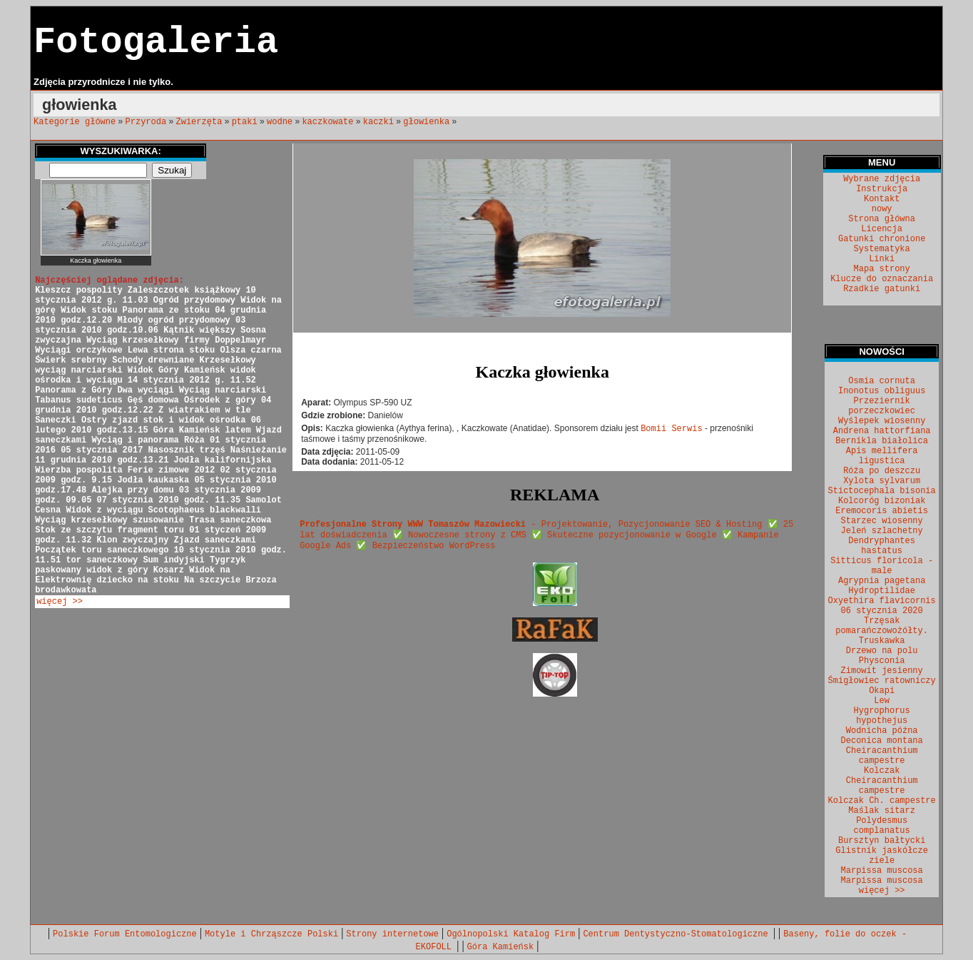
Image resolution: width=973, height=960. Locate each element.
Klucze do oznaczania (881, 279)
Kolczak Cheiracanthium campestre (882, 781)
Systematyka (882, 249)
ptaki (245, 122)
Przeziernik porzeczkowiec (881, 406)
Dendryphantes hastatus (881, 546)
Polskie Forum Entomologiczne (125, 934)
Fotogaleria (156, 42)
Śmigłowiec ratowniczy (882, 681)
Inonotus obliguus (881, 391)
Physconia (882, 661)
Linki (882, 259)
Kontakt (882, 199)
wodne (279, 122)
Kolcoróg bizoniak (881, 501)
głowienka (426, 122)
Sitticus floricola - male (881, 566)
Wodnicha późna (882, 731)
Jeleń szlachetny (882, 531)
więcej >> (59, 602)
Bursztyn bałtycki (881, 841)
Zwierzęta (199, 122)
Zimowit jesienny (882, 671)
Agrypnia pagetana (881, 581)
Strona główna (881, 219)
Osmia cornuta (881, 381)
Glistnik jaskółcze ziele (881, 856)
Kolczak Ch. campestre (882, 801)
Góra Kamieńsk (500, 947)
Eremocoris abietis (881, 511)
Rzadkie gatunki (881, 289)
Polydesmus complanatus (882, 826)
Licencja (881, 229)
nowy (882, 209)
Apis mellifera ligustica (882, 456)
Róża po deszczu (881, 471)
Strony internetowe (392, 934)
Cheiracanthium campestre (882, 756)
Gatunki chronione (881, 239)
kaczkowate (327, 122)
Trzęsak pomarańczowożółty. (881, 626)
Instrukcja (881, 189)
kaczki (378, 122)
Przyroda (146, 122)
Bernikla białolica (881, 441)
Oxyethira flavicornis (882, 601)
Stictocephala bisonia (882, 491)
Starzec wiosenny (882, 521)
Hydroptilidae (881, 591)
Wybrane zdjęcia (881, 179)
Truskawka (882, 641)
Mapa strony (882, 269)
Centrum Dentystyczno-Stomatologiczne (678, 934)
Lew (882, 701)
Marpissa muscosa (882, 871)
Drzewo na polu (882, 651)
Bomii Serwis (671, 429)
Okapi (882, 691)
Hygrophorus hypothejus (882, 716)
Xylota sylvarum (881, 481)
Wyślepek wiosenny (881, 421)
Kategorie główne (75, 122)
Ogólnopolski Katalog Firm (511, 934)
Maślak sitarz (881, 811)
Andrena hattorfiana (882, 431)
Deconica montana (882, 741)
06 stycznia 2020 (882, 611)
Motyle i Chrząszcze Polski (271, 934)
